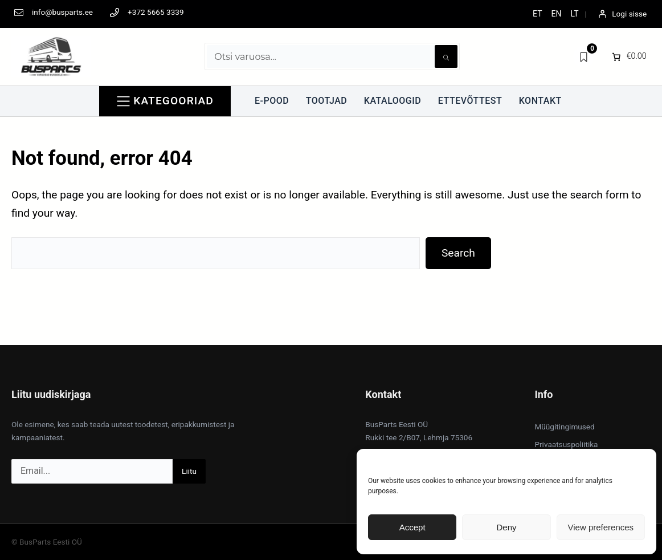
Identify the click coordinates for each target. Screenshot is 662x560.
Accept (412, 527)
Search (458, 252)
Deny (506, 527)
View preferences (601, 527)
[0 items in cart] (628, 56)
